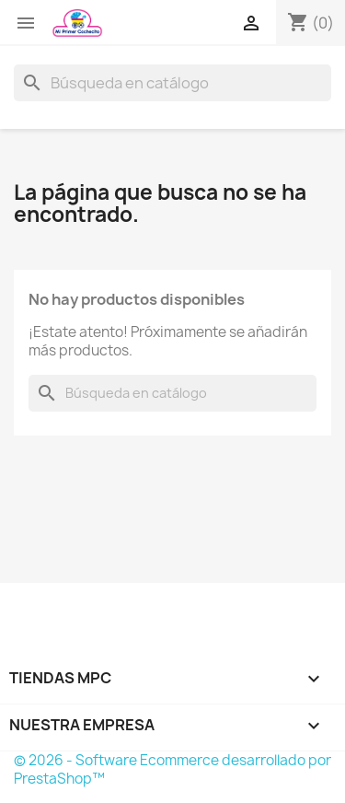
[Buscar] (172, 82)
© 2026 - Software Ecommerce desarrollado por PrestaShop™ (172, 769)
